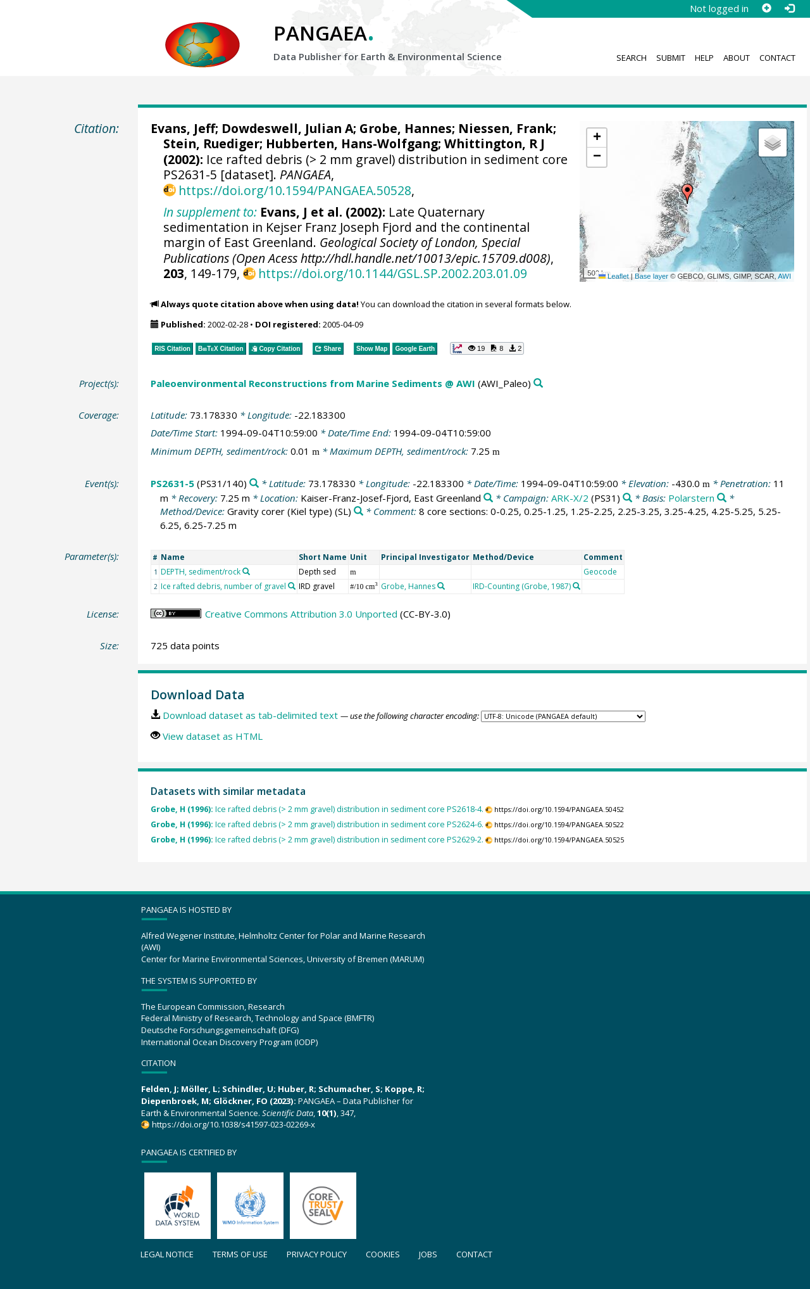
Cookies (383, 1254)
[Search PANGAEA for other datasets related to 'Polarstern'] (721, 498)
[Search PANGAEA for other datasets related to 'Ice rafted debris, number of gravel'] (292, 586)
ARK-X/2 (570, 498)
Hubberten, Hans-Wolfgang (352, 143)
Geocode (600, 571)
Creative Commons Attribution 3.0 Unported (301, 613)
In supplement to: (210, 211)
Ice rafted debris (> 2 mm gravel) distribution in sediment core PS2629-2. (317, 839)
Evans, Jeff (183, 128)
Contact (777, 57)
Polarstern (691, 498)
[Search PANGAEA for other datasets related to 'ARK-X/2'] (627, 498)
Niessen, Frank (505, 128)
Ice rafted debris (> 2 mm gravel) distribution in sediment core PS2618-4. (317, 809)
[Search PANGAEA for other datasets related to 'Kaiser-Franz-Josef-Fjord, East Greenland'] (488, 498)
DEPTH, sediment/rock (200, 571)
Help (704, 57)
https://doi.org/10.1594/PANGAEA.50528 (294, 190)
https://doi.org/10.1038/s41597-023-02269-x (233, 1124)
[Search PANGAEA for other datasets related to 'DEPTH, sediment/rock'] (246, 571)
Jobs (428, 1254)
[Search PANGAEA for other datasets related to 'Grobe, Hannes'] (441, 586)
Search (631, 57)
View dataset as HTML (213, 736)
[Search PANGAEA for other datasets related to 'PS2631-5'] (254, 483)
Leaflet (614, 276)
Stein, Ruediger (211, 143)
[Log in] (789, 8)
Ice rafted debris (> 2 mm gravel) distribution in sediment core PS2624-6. (317, 824)
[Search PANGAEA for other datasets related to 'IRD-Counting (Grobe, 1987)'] (576, 586)
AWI (784, 276)
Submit (670, 57)
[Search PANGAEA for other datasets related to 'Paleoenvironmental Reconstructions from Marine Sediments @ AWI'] (538, 383)
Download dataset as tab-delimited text (250, 715)
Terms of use (240, 1254)
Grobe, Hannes (405, 128)
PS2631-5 (172, 483)
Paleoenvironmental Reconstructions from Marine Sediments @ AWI (313, 383)
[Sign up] (766, 8)
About (736, 57)
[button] (687, 194)
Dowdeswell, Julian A (287, 128)
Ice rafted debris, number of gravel (223, 586)
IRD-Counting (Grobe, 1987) (522, 586)
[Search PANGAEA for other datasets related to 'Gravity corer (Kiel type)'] (358, 511)
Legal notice (167, 1254)
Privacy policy (317, 1254)
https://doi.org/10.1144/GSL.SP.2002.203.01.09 (392, 273)
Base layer (651, 276)
